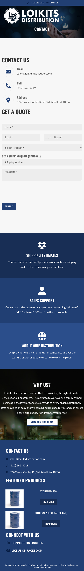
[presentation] (28, 197)
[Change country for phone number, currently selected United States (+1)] (48, 137)
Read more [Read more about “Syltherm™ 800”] (48, 502)
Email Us (54, 2)
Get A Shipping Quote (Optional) (21, 156)
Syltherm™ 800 (48, 491)
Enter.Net (46, 567)
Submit (9, 206)
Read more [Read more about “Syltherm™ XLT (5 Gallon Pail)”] (51, 523)
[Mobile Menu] (78, 16)
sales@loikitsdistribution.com (34, 73)
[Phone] (63, 137)
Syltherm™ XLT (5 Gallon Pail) (51, 513)
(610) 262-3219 (38, 2)
